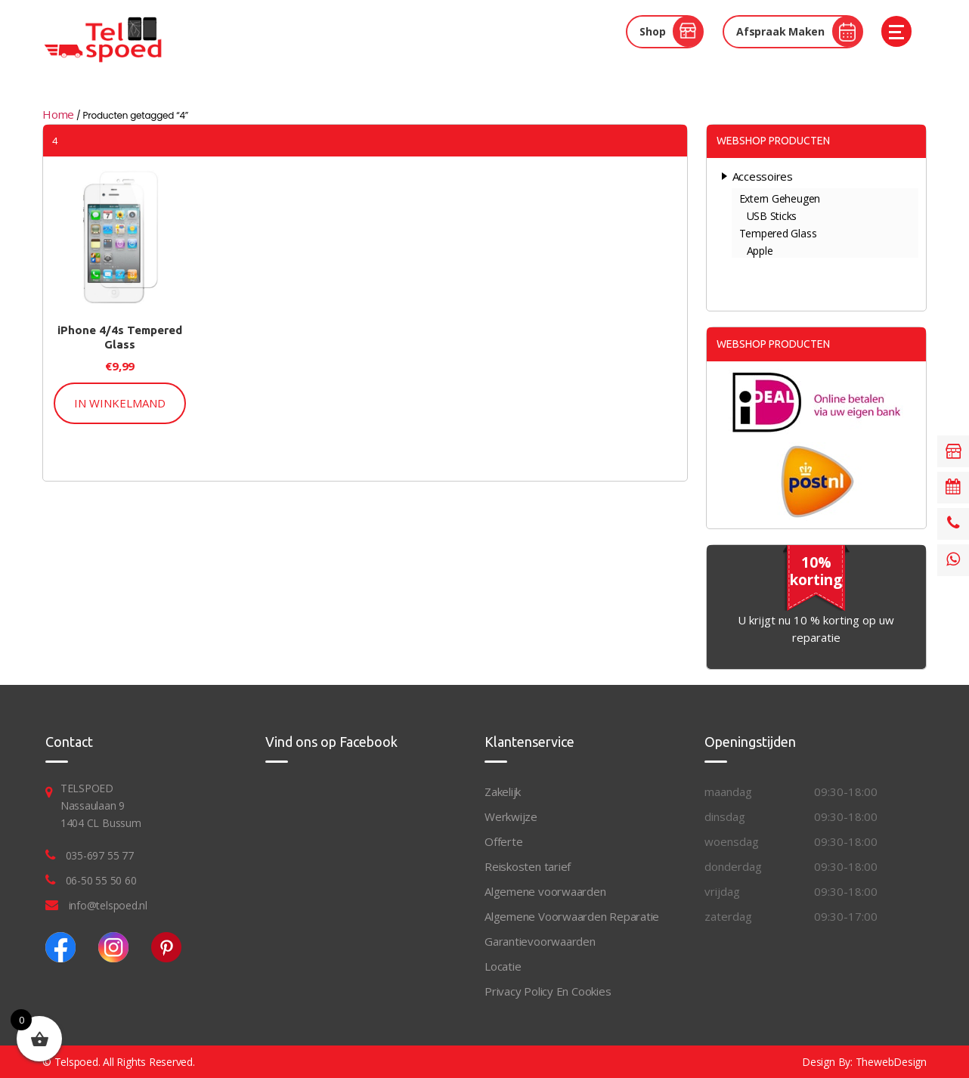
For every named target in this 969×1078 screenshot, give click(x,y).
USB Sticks (772, 216)
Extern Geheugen (780, 198)
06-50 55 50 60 (101, 880)
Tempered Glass (778, 233)
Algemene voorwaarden (545, 891)
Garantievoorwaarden (540, 941)
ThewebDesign (891, 1062)
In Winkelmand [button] (120, 402)
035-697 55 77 (100, 855)
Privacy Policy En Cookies (547, 991)
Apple (760, 250)
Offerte (503, 841)
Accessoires (763, 176)
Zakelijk (502, 791)
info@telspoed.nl (108, 905)
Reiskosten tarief (527, 866)
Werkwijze (510, 816)
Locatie (502, 966)
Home (58, 114)
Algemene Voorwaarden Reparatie (571, 916)
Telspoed (76, 1062)
